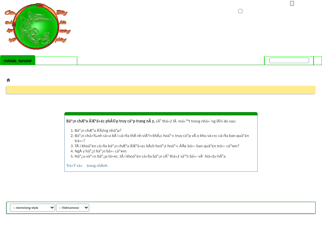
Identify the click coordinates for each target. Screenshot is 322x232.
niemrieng (300, 206)
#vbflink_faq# (18, 69)
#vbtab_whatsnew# (56, 61)
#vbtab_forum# (18, 61)
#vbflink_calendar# (47, 69)
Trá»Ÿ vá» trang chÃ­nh (87, 165)
